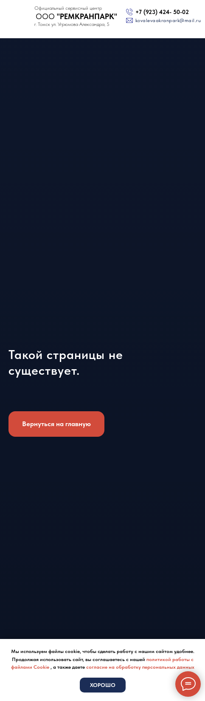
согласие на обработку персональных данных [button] (140, 667)
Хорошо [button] (102, 685)
